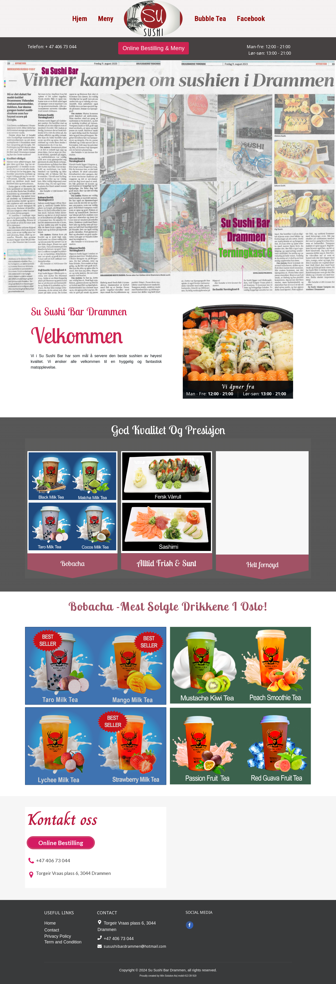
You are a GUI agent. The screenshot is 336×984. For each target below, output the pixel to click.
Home (50, 923)
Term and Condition (62, 942)
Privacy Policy (57, 936)
